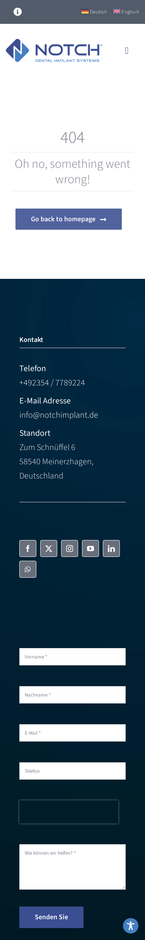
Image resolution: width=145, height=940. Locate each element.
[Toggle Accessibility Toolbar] (130, 925)
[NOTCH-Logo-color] (54, 43)
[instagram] (69, 548)
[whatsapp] (27, 569)
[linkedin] (111, 548)
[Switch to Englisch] (126, 12)
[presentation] (68, 811)
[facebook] (27, 548)
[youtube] (90, 548)
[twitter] (48, 548)
